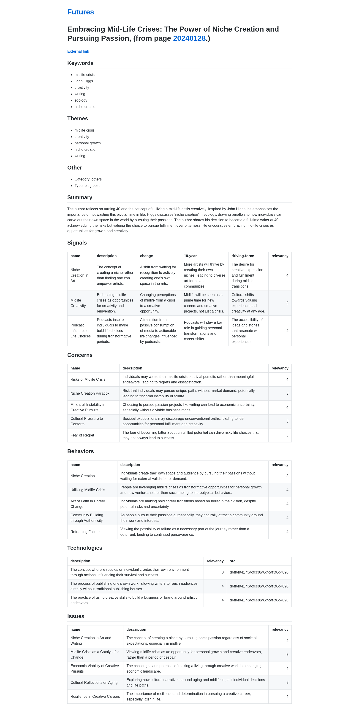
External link (78, 51)
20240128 (189, 38)
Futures (80, 12)
